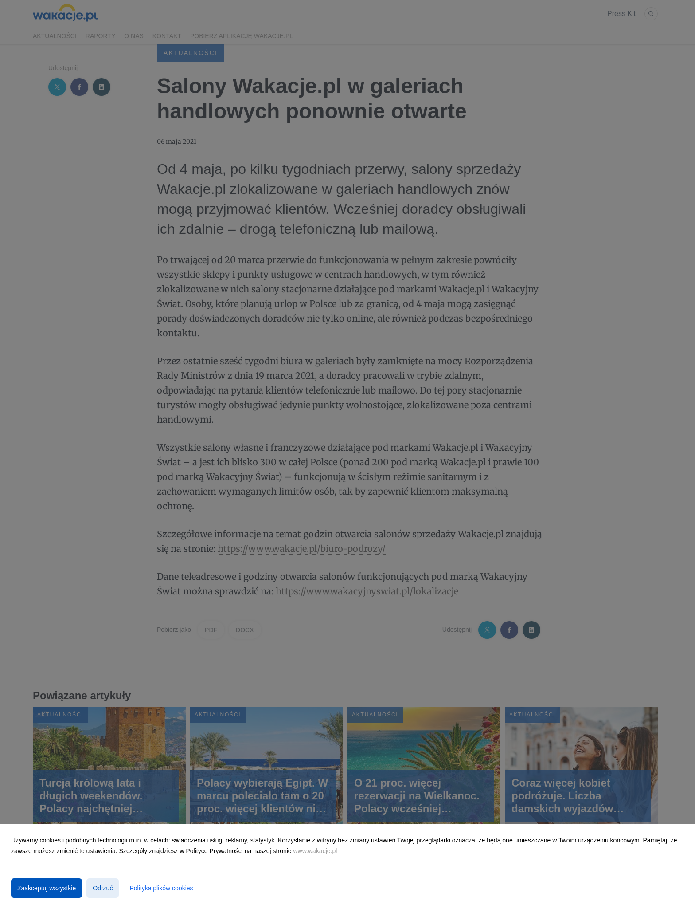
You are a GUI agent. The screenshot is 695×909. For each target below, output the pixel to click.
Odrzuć (103, 888)
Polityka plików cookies (161, 888)
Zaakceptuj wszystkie (46, 888)
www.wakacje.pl (315, 850)
